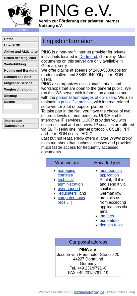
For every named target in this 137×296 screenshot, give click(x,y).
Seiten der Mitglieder (20, 58)
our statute (109, 220)
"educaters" (68, 193)
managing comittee (66, 172)
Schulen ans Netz (17, 77)
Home (8, 39)
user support (69, 189)
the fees (107, 216)
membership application (111, 172)
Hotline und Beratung (20, 70)
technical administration (70, 181)
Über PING (12, 45)
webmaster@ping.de (89, 292)
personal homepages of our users (86, 97)
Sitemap (10, 96)
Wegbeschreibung (18, 89)
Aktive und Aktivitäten (21, 51)
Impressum (13, 121)
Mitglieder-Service (18, 83)
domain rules (111, 225)
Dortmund (88, 56)
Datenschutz (14, 126)
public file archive (76, 102)
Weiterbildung (15, 64)
